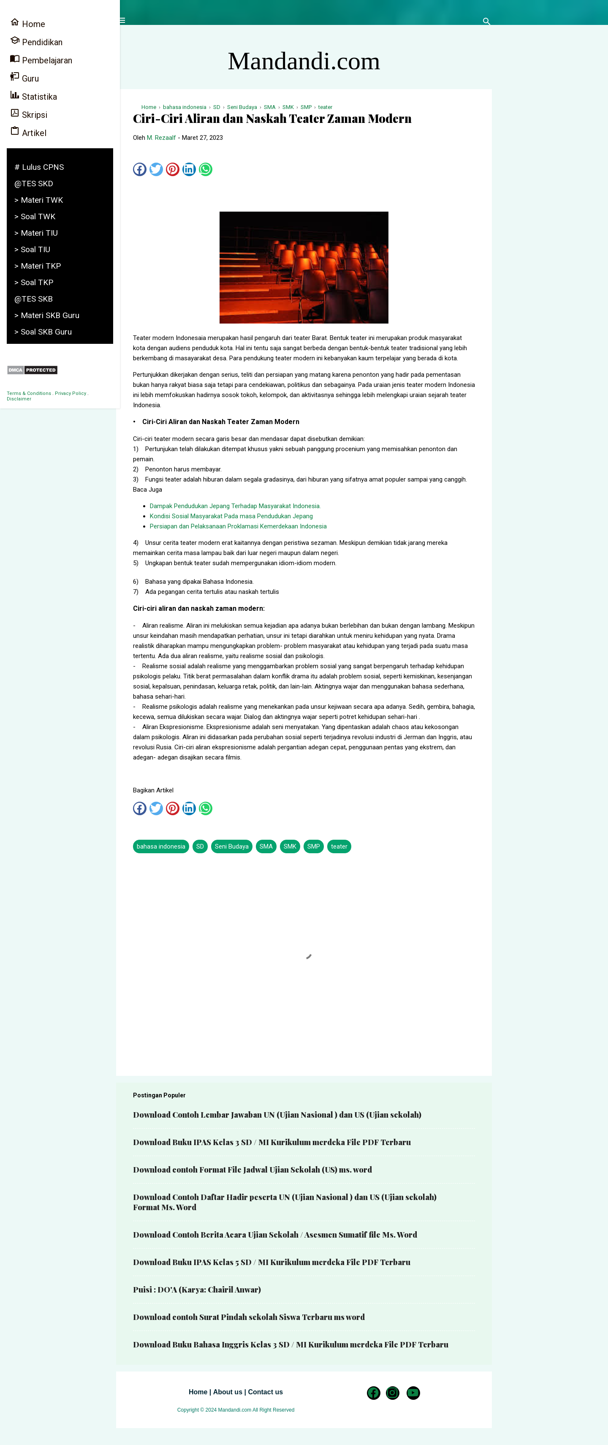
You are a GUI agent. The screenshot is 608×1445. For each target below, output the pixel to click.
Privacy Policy (70, 393)
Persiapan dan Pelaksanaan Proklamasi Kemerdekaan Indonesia (238, 526)
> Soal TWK (34, 216)
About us (227, 1392)
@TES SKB (33, 299)
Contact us (265, 1392)
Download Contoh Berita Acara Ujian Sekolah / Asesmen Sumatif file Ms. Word (275, 1235)
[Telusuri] (487, 23)
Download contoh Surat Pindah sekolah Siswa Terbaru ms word (249, 1317)
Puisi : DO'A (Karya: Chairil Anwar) (197, 1289)
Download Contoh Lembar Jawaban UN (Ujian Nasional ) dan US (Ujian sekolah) (277, 1115)
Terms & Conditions (29, 393)
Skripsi (28, 114)
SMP (313, 846)
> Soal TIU (32, 249)
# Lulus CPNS (39, 167)
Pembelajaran (41, 59)
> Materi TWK (38, 200)
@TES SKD (33, 183)
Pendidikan (36, 41)
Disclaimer (19, 399)
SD (200, 846)
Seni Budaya (232, 846)
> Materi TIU (36, 233)
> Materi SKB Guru (46, 315)
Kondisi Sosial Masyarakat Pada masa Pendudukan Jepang (231, 516)
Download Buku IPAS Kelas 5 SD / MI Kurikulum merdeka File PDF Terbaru (271, 1262)
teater (339, 846)
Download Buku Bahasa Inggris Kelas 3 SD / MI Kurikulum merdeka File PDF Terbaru (290, 1344)
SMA (266, 846)
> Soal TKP (33, 282)
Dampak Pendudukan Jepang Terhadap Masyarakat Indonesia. (235, 506)
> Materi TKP (37, 266)
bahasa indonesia (161, 846)
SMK (290, 846)
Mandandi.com (304, 61)
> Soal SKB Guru (43, 332)
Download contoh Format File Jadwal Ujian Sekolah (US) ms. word (252, 1170)
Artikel (28, 132)
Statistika (33, 96)
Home (198, 1392)
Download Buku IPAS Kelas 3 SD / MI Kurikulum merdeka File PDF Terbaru (272, 1142)
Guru (24, 77)
